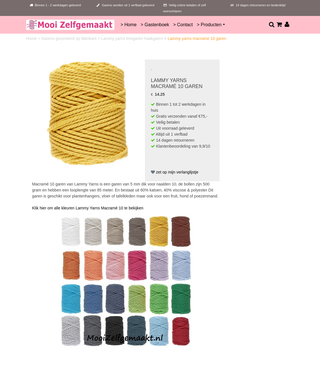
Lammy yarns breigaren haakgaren (132, 38)
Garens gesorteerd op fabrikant (69, 38)
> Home (128, 24)
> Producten (209, 24)
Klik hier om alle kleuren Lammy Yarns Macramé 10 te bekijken (87, 208)
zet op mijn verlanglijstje (175, 172)
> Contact (183, 24)
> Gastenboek (155, 24)
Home (32, 38)
